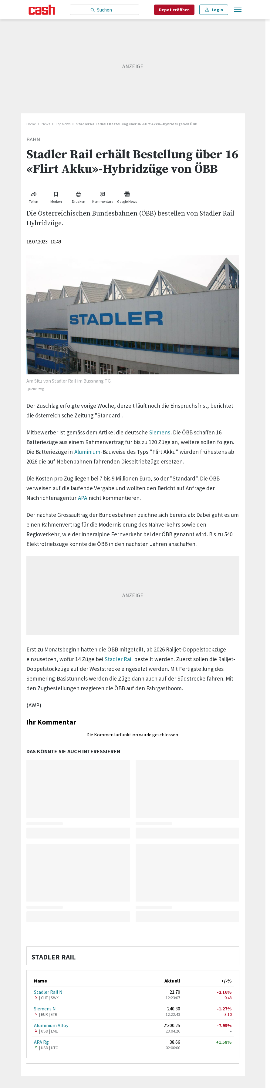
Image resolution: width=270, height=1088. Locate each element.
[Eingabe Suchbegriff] (104, 10)
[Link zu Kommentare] (103, 196)
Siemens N (45, 1009)
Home (31, 124)
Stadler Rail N (48, 992)
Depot (174, 9)
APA (82, 497)
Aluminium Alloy (51, 1025)
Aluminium (87, 451)
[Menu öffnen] (237, 10)
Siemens (159, 432)
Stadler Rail (119, 659)
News (46, 124)
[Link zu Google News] (127, 196)
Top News (63, 124)
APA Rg (41, 1042)
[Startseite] (42, 10)
